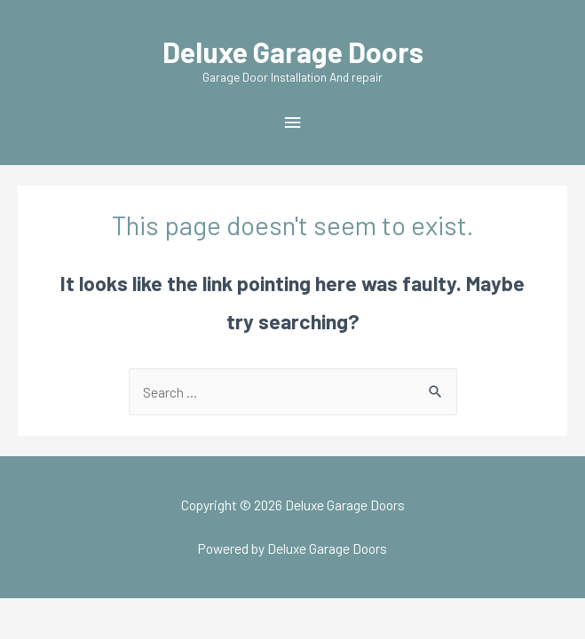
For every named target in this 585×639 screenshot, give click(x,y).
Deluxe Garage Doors (292, 51)
